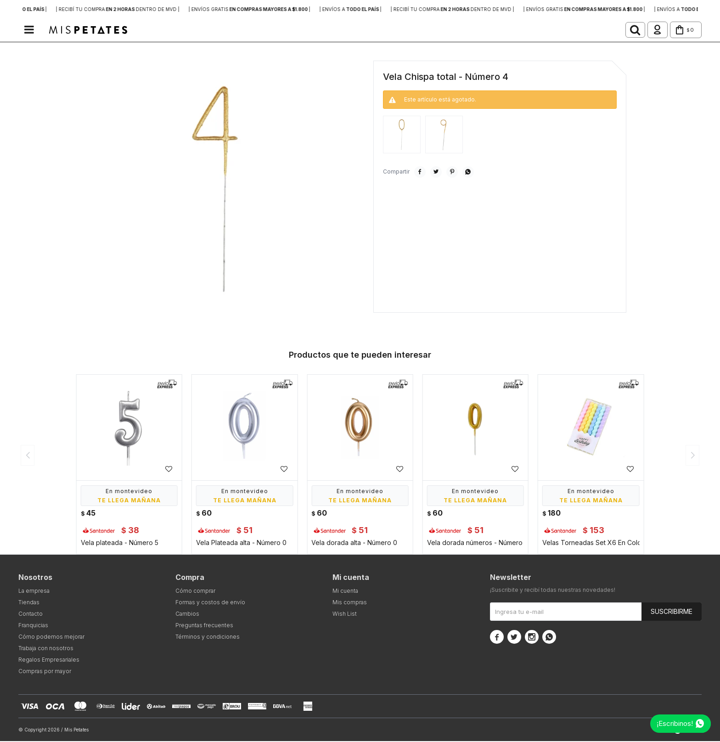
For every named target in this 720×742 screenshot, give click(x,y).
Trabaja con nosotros (45, 649)
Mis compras (349, 603)
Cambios (187, 614)
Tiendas (28, 603)
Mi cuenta (345, 591)
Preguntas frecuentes (204, 626)
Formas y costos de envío (210, 603)
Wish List (344, 614)
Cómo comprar (195, 591)
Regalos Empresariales (48, 660)
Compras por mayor (44, 672)
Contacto (30, 614)
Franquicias (33, 626)
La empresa (34, 591)
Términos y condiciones (207, 637)
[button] (621, 30)
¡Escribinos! (675, 723)
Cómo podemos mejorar (51, 637)
